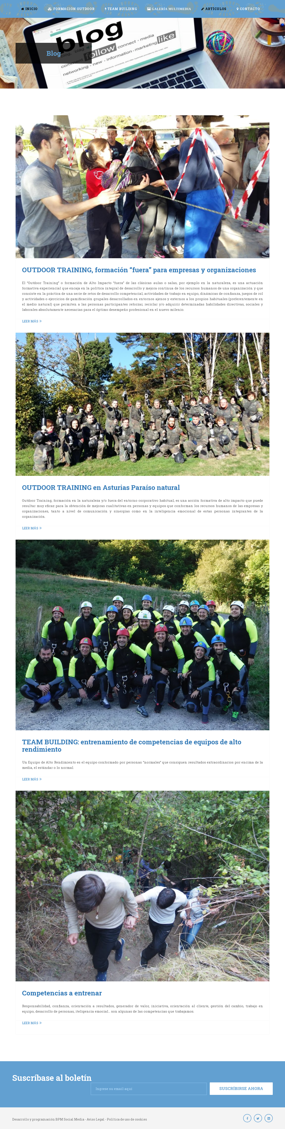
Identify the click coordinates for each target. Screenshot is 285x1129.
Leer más (32, 321)
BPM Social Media (69, 1119)
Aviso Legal (95, 1119)
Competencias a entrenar (62, 993)
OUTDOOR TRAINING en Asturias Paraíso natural (101, 487)
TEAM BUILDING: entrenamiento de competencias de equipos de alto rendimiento (131, 745)
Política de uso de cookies (127, 1119)
